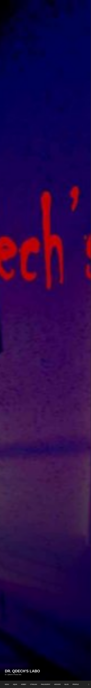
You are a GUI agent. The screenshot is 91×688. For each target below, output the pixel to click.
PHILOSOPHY (45, 684)
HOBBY (23, 684)
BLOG (67, 684)
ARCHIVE (57, 684)
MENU (7, 684)
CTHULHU (33, 684)
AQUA (15, 684)
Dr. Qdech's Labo (22, 671)
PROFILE (76, 684)
